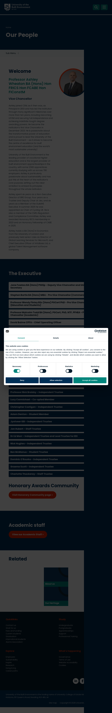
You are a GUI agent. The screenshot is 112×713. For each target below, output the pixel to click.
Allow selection (56, 380)
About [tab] (90, 338)
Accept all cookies (90, 380)
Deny (22, 380)
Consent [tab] (21, 338)
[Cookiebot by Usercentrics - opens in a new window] (96, 331)
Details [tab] (56, 338)
